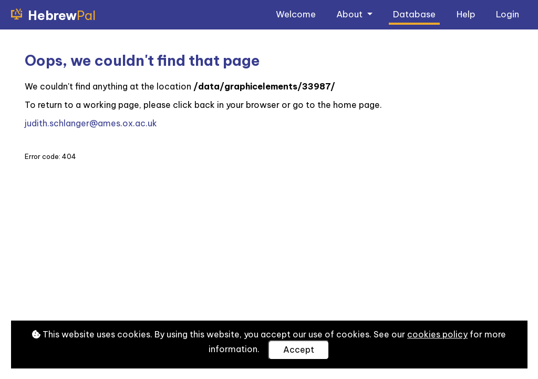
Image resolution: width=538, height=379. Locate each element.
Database (414, 13)
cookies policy (437, 334)
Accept (298, 349)
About (350, 13)
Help (466, 13)
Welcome (296, 13)
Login (507, 13)
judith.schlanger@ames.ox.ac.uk (91, 123)
